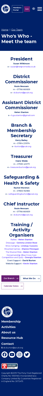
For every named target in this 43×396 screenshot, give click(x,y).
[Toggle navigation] (39, 9)
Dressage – (21, 243)
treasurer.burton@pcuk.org (23, 167)
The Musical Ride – (21, 252)
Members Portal (17, 9)
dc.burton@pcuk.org (23, 93)
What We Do (31, 278)
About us (8, 332)
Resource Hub (12, 338)
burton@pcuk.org (23, 146)
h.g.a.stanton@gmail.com (23, 115)
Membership (11, 321)
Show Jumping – (13, 246)
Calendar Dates (13, 286)
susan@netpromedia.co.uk (23, 67)
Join (27, 9)
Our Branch (11, 278)
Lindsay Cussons (29, 246)
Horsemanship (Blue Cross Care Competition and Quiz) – (21, 256)
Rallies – (22, 240)
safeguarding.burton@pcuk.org (23, 194)
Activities (8, 327)
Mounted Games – (21, 249)
